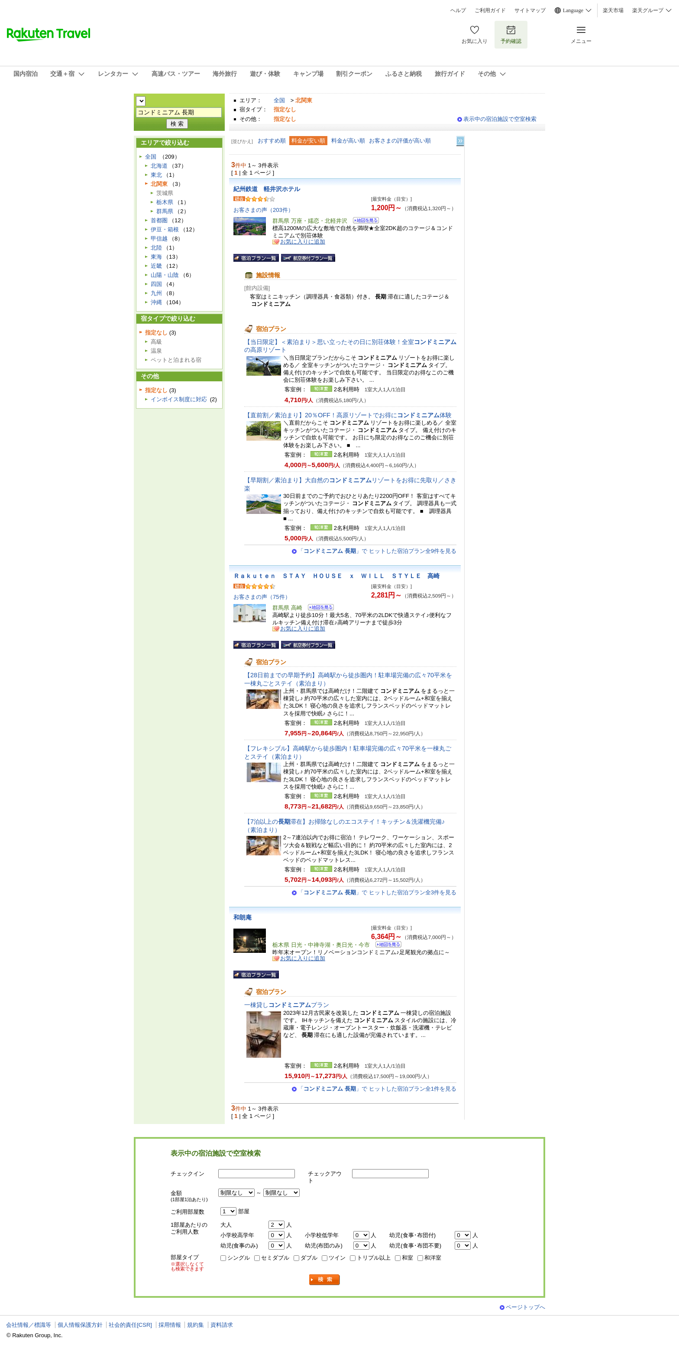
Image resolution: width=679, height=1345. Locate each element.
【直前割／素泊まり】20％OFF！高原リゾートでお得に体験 (348, 415)
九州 (156, 293)
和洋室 (432, 1257)
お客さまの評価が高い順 (400, 140)
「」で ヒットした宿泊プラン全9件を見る (377, 551)
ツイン (337, 1257)
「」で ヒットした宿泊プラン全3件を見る (377, 892)
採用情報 (169, 1325)
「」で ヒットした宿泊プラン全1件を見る (377, 1088)
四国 (156, 284)
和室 (407, 1257)
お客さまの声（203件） (263, 210)
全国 (279, 100)
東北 (156, 175)
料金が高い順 (348, 140)
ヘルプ (458, 10)
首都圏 (159, 220)
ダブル (309, 1257)
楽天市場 (613, 10)
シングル (238, 1257)
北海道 (159, 165)
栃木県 (164, 202)
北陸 (156, 247)
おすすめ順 (272, 140)
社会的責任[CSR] (130, 1325)
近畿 (156, 266)
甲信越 (159, 238)
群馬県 (164, 211)
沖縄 (156, 302)
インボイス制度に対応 (179, 399)
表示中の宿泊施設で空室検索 (500, 119)
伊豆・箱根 (165, 229)
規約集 (195, 1325)
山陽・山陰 (165, 275)
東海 (156, 256)
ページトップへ (525, 1307)
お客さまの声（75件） (262, 597)
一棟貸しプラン (286, 1004)
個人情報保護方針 (80, 1325)
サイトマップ (530, 10)
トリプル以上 (374, 1257)
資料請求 (221, 1325)
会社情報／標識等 (28, 1325)
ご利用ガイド (490, 10)
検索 (324, 1279)
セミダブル (275, 1257)
